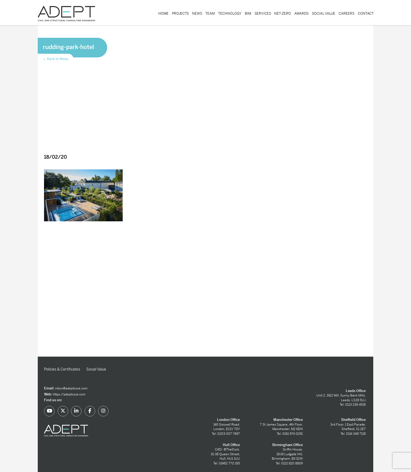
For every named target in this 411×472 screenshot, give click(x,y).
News (197, 13)
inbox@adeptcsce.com (71, 388)
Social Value (323, 13)
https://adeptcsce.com (69, 394)
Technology (229, 13)
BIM (248, 13)
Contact (366, 13)
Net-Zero (282, 13)
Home (163, 13)
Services (263, 13)
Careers (346, 13)
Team (210, 13)
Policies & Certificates (62, 369)
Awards (301, 13)
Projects (180, 13)
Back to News (56, 59)
